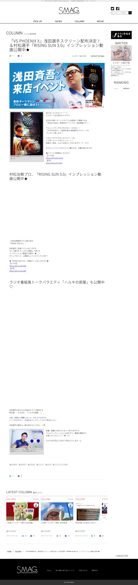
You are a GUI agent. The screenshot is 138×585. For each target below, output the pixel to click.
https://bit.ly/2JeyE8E (17, 271)
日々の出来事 (11, 531)
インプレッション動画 (61, 464)
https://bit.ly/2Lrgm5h (54, 158)
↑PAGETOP (122, 556)
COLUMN (18, 551)
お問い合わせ (83, 570)
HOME (9, 551)
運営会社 (95, 570)
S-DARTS (14, 464)
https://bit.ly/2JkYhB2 (17, 266)
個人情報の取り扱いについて (65, 570)
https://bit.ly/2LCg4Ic (54, 163)
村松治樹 (32, 464)
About (49, 570)
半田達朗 (36, 499)
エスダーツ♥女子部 (79, 56)
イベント (40, 464)
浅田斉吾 (23, 464)
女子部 (49, 464)
